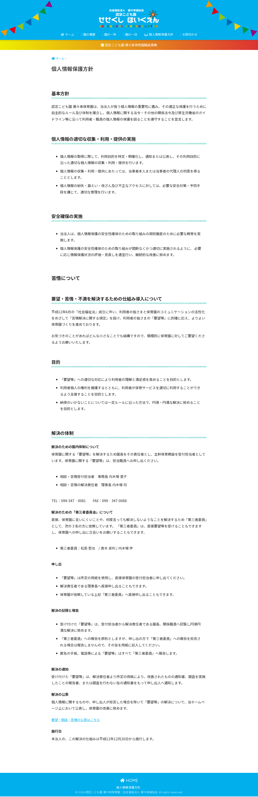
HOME (129, 780)
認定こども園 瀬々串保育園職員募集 (129, 45)
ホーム (67, 34)
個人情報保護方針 (158, 34)
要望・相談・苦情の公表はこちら (77, 720)
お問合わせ (188, 34)
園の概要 (88, 34)
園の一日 (130, 34)
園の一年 (109, 34)
